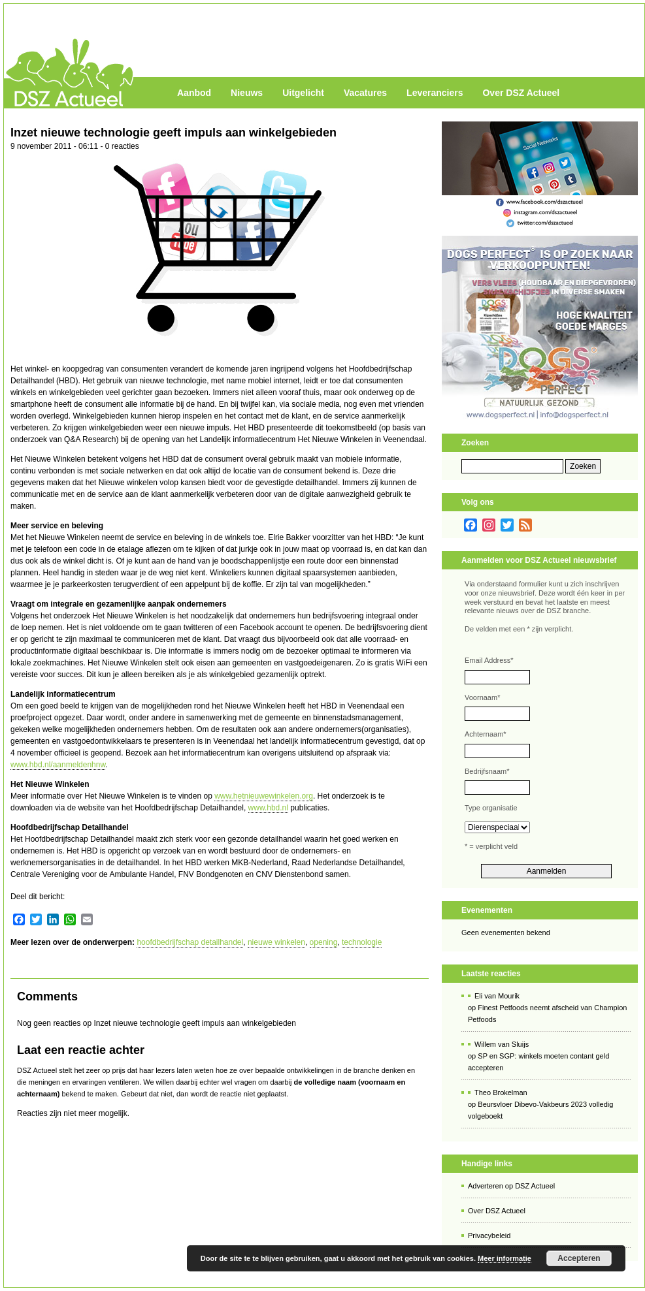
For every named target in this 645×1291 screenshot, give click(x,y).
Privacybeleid (489, 1235)
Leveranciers (434, 93)
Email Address (489, 660)
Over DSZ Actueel (520, 93)
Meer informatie (504, 1258)
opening (324, 942)
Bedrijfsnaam (487, 771)
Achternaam (485, 734)
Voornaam (482, 697)
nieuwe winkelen (276, 942)
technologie (362, 942)
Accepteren (578, 1258)
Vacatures (365, 93)
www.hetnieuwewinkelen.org (263, 796)
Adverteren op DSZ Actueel (511, 1186)
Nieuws (247, 93)
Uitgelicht (303, 93)
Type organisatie (491, 808)
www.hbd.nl (268, 807)
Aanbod (194, 93)
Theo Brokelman (500, 1092)
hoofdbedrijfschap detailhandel (190, 942)
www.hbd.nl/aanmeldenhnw (57, 764)
